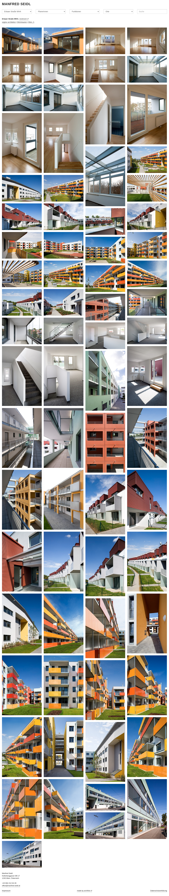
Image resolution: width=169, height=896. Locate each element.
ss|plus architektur (9, 22)
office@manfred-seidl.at (11, 886)
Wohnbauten (22, 22)
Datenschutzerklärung (158, 891)
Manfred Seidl (16, 4)
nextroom (24, 19)
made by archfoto (84, 891)
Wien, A (31, 22)
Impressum (6, 891)
